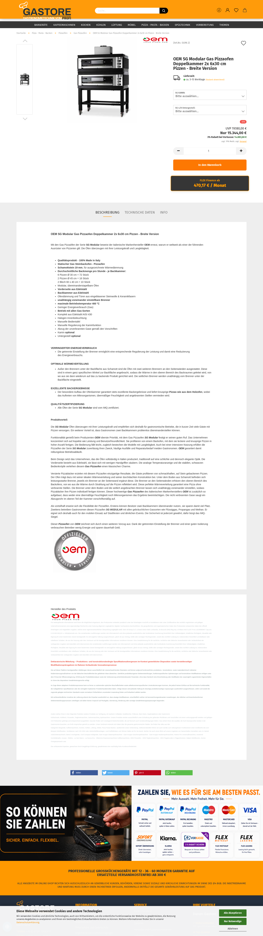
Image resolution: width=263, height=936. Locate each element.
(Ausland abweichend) (215, 80)
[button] (84, 772)
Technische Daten (140, 212)
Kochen (85, 24)
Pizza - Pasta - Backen (155, 24)
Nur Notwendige (233, 921)
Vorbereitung (205, 24)
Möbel (132, 24)
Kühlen (101, 24)
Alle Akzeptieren (233, 912)
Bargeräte (41, 24)
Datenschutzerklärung (27, 922)
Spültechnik (182, 24)
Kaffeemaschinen (64, 24)
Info (164, 212)
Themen (224, 24)
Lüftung (116, 24)
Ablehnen (233, 928)
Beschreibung (107, 212)
